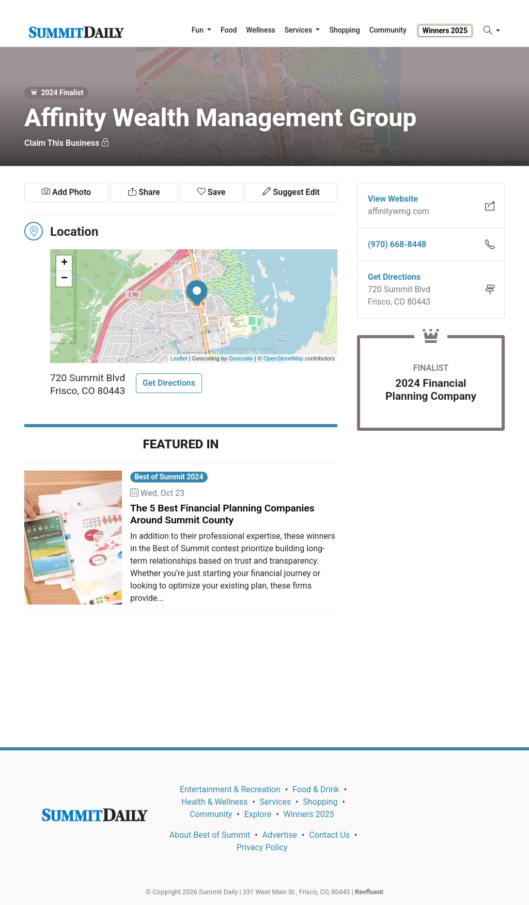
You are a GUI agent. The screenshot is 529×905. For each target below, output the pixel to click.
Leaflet (179, 358)
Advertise (279, 835)
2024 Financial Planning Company (430, 389)
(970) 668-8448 (397, 244)
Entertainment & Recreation (230, 789)
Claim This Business (67, 143)
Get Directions (169, 383)
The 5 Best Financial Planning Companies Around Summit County (222, 514)
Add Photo (66, 192)
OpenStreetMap (283, 358)
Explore (258, 814)
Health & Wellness (214, 802)
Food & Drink (315, 789)
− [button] (64, 278)
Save (211, 192)
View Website (393, 199)
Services (275, 802)
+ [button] (64, 263)
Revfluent (369, 892)
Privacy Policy (262, 847)
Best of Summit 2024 (168, 477)
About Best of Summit (210, 835)
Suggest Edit (290, 192)
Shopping (320, 802)
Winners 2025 (445, 30)
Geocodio (241, 358)
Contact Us (329, 835)
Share (144, 192)
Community (211, 814)
